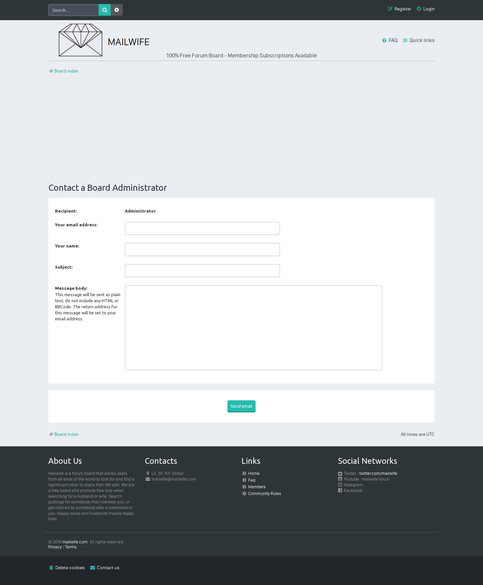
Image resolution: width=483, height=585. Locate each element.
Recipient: (66, 211)
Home (254, 473)
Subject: (63, 267)
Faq (251, 480)
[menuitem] (425, 9)
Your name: (67, 245)
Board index (63, 434)
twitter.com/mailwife (378, 473)
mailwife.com (75, 541)
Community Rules (264, 493)
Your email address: (76, 224)
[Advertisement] (241, 129)
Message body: (71, 288)
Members (257, 486)
